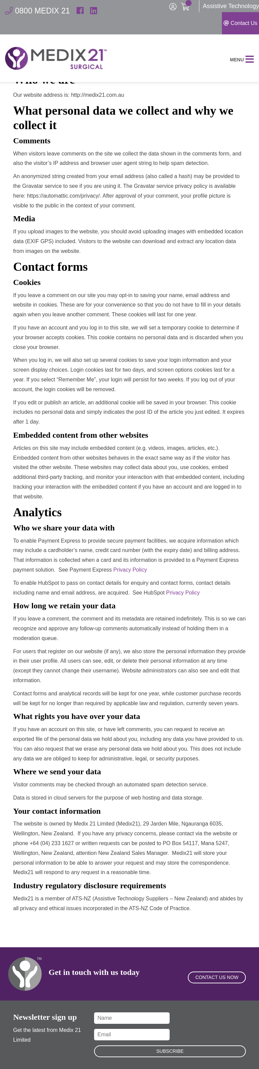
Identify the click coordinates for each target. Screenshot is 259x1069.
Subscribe (170, 1051)
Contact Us (240, 23)
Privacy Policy (130, 569)
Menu (242, 61)
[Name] (132, 1018)
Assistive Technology (231, 6)
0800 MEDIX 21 (39, 11)
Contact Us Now (216, 981)
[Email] (132, 1034)
